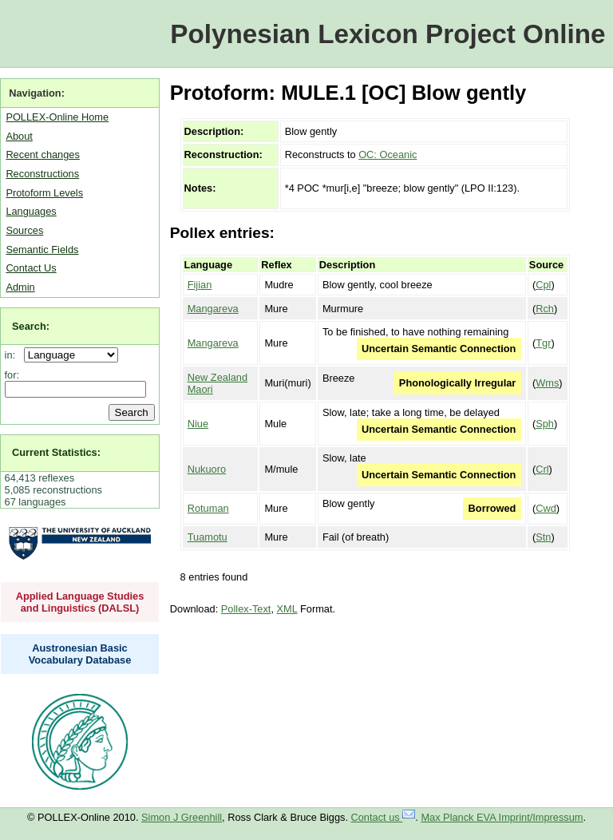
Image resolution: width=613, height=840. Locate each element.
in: (13, 355)
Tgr (543, 343)
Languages (31, 211)
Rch (545, 309)
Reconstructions (42, 174)
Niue (198, 424)
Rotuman (208, 508)
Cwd (546, 508)
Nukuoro (207, 469)
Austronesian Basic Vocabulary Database (80, 654)
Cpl (543, 285)
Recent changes (42, 154)
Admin (20, 287)
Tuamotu (207, 537)
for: (12, 375)
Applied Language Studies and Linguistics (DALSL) (80, 602)
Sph (545, 424)
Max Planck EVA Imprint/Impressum (502, 817)
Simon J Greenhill (181, 817)
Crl (542, 469)
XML (287, 609)
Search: (30, 326)
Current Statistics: (56, 452)
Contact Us (31, 268)
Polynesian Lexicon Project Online (387, 34)
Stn (543, 537)
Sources (24, 230)
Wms (547, 383)
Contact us (383, 817)
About (19, 136)
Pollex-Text (246, 609)
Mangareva (213, 309)
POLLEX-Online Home (57, 117)
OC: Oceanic (387, 154)
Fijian (200, 285)
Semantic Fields (42, 250)
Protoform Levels (44, 193)
